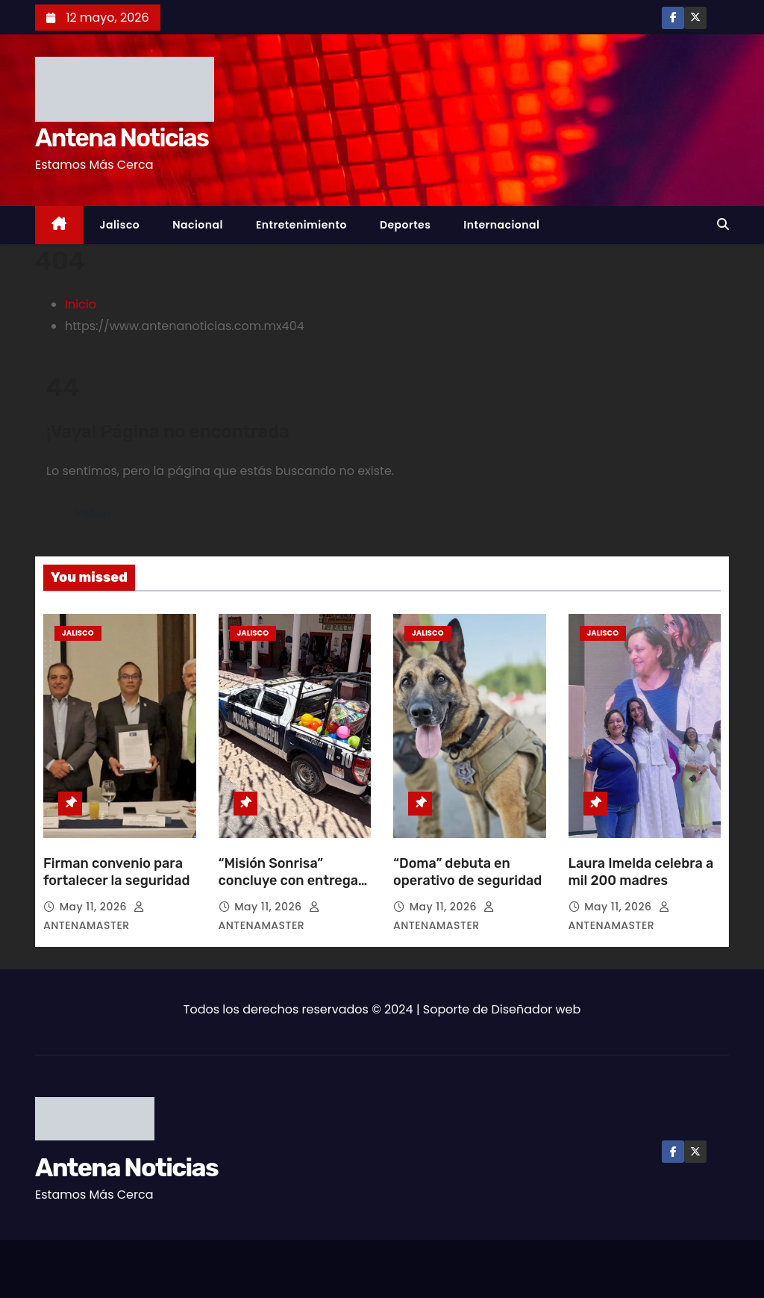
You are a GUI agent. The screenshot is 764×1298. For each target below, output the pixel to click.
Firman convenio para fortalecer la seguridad (116, 872)
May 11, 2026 (95, 906)
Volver (93, 513)
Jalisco (120, 224)
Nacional (197, 224)
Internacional (501, 224)
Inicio (80, 304)
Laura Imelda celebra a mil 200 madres (641, 872)
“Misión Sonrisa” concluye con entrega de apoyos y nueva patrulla (289, 890)
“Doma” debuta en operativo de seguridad (469, 872)
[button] (723, 224)
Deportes (405, 224)
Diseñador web (536, 1009)
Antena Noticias (121, 137)
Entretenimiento (301, 224)
